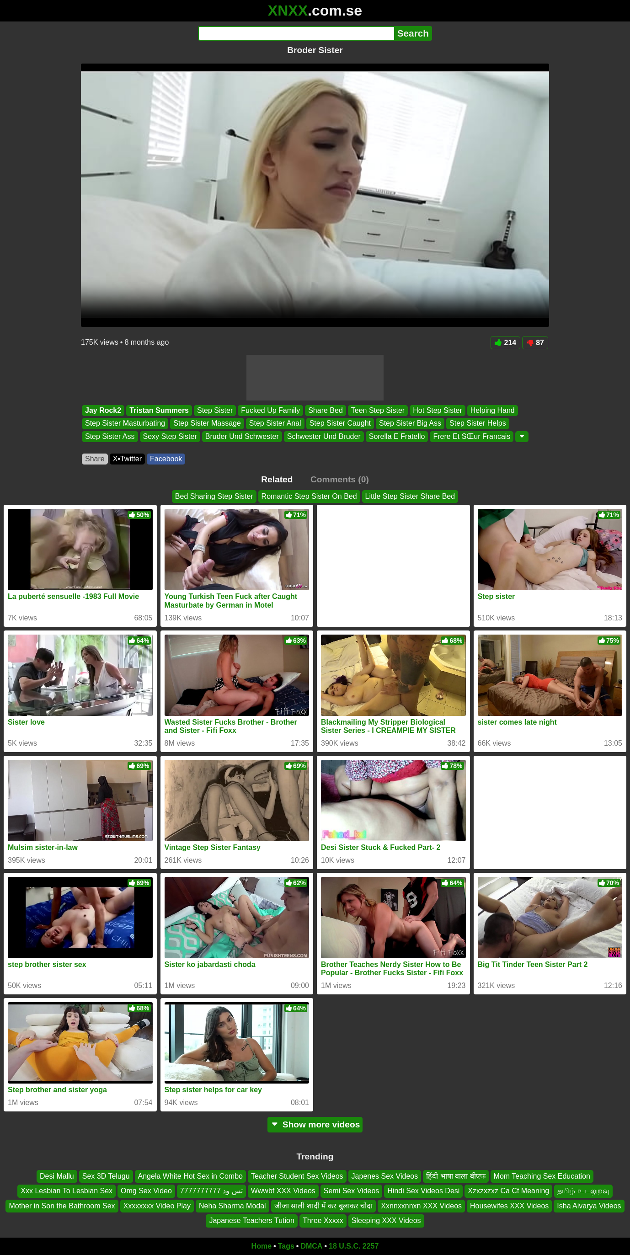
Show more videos (315, 1124)
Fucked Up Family (270, 410)
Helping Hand (492, 410)
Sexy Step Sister (170, 436)
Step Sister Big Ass (410, 423)
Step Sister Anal (275, 423)
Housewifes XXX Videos (509, 1205)
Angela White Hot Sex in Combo (190, 1176)
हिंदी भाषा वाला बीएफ (455, 1176)
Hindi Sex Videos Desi (423, 1191)
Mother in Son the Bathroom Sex (62, 1205)
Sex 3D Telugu (106, 1176)
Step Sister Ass (110, 436)
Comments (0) (339, 479)
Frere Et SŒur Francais (471, 436)
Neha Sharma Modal (232, 1205)
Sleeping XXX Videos (386, 1220)
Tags (286, 1246)
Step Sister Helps (477, 423)
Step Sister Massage (207, 423)
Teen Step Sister (378, 410)
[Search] (296, 33)
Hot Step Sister (437, 410)
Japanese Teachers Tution (251, 1220)
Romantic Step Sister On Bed (309, 496)
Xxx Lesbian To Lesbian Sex (66, 1191)
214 (506, 343)
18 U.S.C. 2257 (354, 1246)
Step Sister (215, 410)
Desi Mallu (57, 1176)
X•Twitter (127, 459)
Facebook (166, 459)
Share (95, 459)
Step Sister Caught (340, 423)
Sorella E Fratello (397, 436)
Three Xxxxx (323, 1220)
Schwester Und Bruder (324, 436)
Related (277, 479)
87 (535, 343)
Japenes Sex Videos (385, 1176)
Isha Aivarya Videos (589, 1205)
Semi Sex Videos (351, 1191)
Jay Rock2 (103, 410)
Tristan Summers (159, 410)
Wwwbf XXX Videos (283, 1191)
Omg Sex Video (146, 1191)
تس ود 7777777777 (211, 1191)
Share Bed (325, 410)
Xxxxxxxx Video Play (157, 1205)
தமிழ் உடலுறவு (583, 1191)
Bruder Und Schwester (242, 436)
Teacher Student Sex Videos (297, 1176)
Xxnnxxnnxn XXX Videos (421, 1205)
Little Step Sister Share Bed (410, 496)
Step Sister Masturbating (125, 423)
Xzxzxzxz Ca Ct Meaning (508, 1191)
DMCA (311, 1246)
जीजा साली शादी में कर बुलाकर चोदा (323, 1205)
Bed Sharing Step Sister (214, 496)
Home (261, 1246)
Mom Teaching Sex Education (542, 1176)
